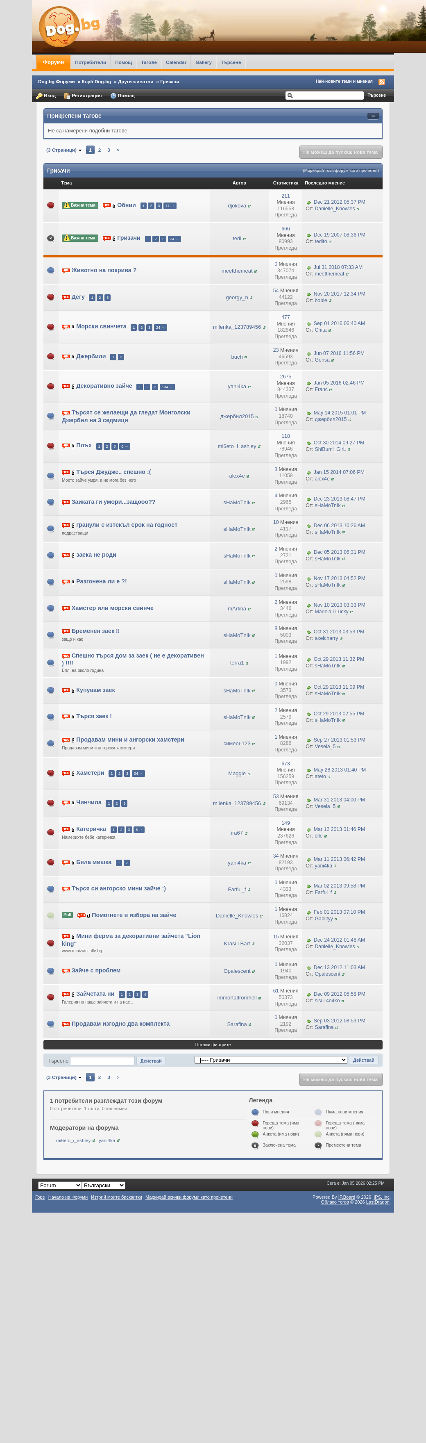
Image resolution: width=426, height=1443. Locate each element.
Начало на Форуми (68, 1197)
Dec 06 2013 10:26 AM (339, 525)
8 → (139, 830)
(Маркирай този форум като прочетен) (341, 170)
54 (276, 291)
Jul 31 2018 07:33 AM (338, 267)
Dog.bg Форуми (56, 81)
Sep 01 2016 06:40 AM (339, 324)
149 (285, 823)
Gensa (322, 360)
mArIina (237, 608)
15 (276, 937)
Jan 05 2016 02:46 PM (339, 383)
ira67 (237, 833)
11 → (169, 206)
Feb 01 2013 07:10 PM (339, 912)
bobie (321, 300)
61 (276, 991)
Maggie (237, 773)
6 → (124, 446)
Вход (46, 96)
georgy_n (237, 297)
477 (285, 317)
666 (285, 229)
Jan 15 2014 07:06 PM (339, 472)
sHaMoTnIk (236, 502)
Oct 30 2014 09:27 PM (339, 443)
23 (276, 350)
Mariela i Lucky (331, 612)
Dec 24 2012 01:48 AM (339, 940)
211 (285, 196)
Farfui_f (237, 889)
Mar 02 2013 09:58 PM (339, 886)
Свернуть (373, 116)
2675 (285, 377)
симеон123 (237, 743)
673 (285, 764)
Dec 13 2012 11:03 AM (339, 968)
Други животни (135, 81)
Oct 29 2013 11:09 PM (339, 687)
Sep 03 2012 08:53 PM (339, 1021)
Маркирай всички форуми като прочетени (189, 1197)
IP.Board (347, 1197)
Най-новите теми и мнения (344, 81)
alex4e (237, 476)
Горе (40, 1197)
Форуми (53, 62)
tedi (237, 238)
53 (276, 796)
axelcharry (326, 638)
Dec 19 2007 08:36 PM (339, 235)
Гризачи (169, 81)
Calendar (176, 62)
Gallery (203, 62)
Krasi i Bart (237, 943)
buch (237, 357)
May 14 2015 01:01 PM (340, 413)
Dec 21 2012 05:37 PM (339, 202)
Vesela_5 (325, 746)
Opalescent (237, 971)
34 (276, 856)
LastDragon (378, 1201)
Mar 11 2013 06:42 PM (339, 859)
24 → (160, 327)
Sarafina (237, 1024)
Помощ (123, 62)
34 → (174, 239)
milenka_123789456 (237, 327)
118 (285, 436)
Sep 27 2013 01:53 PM (339, 740)
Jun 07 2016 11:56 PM (339, 353)
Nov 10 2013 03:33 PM (339, 605)
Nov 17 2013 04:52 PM (339, 579)
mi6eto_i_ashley (237, 446)
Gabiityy (324, 919)
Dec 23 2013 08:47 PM (339, 499)
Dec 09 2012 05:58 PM (339, 994)
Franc (321, 389)
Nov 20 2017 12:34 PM (339, 294)
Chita (320, 330)
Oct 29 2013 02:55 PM (339, 714)
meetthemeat (237, 271)
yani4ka (237, 386)
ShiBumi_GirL (330, 449)
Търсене (231, 62)
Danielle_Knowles (335, 209)
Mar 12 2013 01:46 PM (339, 829)
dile (318, 836)
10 (276, 522)
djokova (237, 206)
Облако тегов (335, 1201)
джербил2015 (237, 416)
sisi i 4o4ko (327, 1001)
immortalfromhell (237, 998)
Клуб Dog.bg (96, 81)
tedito (321, 241)
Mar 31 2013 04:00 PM (339, 800)
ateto (320, 776)
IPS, (382, 1197)
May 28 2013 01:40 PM (340, 770)
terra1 (237, 663)
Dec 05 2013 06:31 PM (339, 552)
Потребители (90, 62)
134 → (167, 387)
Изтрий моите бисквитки (116, 1197)
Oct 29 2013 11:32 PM (339, 659)
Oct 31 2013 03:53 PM (339, 632)
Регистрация (83, 96)
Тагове (149, 62)
